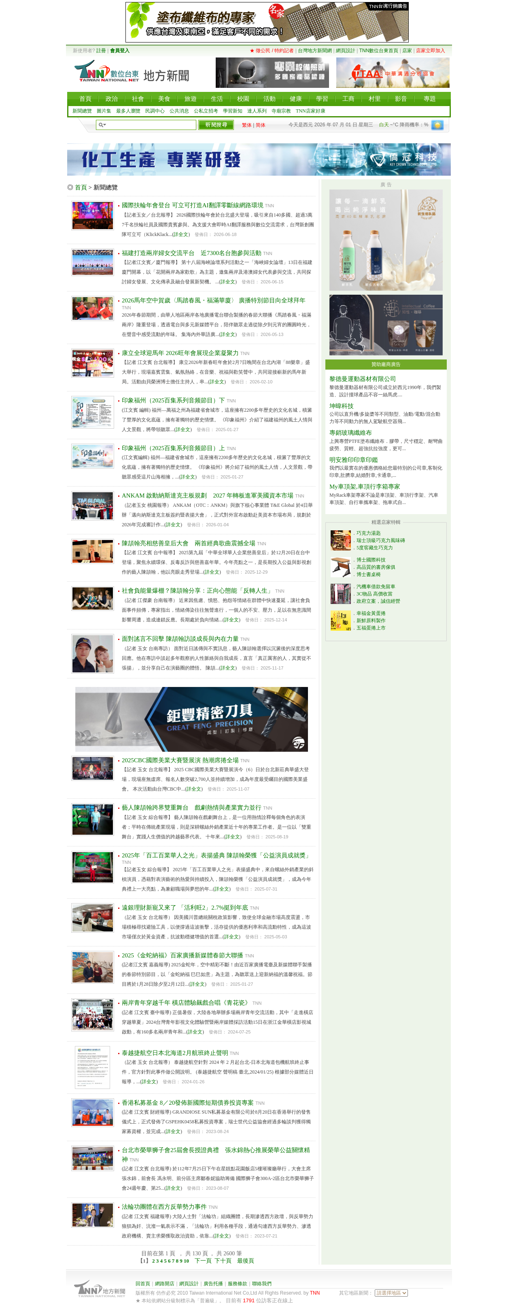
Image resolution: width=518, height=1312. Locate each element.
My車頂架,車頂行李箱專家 (364, 486)
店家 (407, 50)
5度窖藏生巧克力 (375, 548)
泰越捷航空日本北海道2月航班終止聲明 (175, 1053)
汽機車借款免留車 (376, 586)
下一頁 (203, 1261)
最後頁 (245, 1261)
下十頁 (222, 1261)
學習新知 (232, 111)
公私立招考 (206, 111)
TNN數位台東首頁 (379, 50)
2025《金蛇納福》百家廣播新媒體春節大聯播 (182, 955)
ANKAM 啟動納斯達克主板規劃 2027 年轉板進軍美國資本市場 (207, 495)
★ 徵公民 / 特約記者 (272, 50)
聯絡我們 (262, 1283)
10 (187, 1261)
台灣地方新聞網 (315, 50)
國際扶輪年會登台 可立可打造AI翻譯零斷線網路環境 (192, 205)
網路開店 (164, 1283)
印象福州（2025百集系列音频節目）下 (173, 400)
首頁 (81, 187)
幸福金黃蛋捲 (371, 613)
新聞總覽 (82, 111)
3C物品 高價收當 (375, 594)
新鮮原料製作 (371, 620)
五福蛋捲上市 (371, 628)
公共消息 (179, 111)
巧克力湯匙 (369, 533)
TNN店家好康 (310, 111)
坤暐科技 (341, 406)
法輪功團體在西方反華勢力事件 (164, 1207)
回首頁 (143, 1283)
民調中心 (155, 111)
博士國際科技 (371, 560)
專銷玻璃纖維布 (350, 433)
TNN (315, 1293)
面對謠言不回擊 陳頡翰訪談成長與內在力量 (180, 639)
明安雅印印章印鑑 (353, 460)
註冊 (101, 50)
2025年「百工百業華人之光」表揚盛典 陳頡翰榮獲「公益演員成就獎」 (217, 855)
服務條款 (237, 1283)
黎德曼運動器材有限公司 (362, 379)
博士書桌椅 (369, 574)
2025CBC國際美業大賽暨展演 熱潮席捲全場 (180, 760)
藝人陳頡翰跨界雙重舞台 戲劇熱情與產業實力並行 (191, 807)
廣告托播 (213, 1283)
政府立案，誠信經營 (378, 601)
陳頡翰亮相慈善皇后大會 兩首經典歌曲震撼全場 (188, 543)
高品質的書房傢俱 (376, 567)
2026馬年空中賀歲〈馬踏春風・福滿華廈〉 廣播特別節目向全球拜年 (214, 300)
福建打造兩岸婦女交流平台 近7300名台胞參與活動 (191, 253)
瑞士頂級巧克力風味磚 (381, 540)
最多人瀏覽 (128, 111)
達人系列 (257, 111)
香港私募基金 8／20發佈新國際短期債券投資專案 (188, 1102)
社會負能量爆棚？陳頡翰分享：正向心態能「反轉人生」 (198, 590)
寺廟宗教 (281, 111)
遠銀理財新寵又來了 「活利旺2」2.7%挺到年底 (185, 907)
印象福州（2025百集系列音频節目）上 (173, 448)
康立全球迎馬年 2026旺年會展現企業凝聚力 (180, 353)
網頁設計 (345, 50)
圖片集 (104, 111)
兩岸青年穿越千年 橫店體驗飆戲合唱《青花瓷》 (186, 1002)
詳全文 (181, 234)
